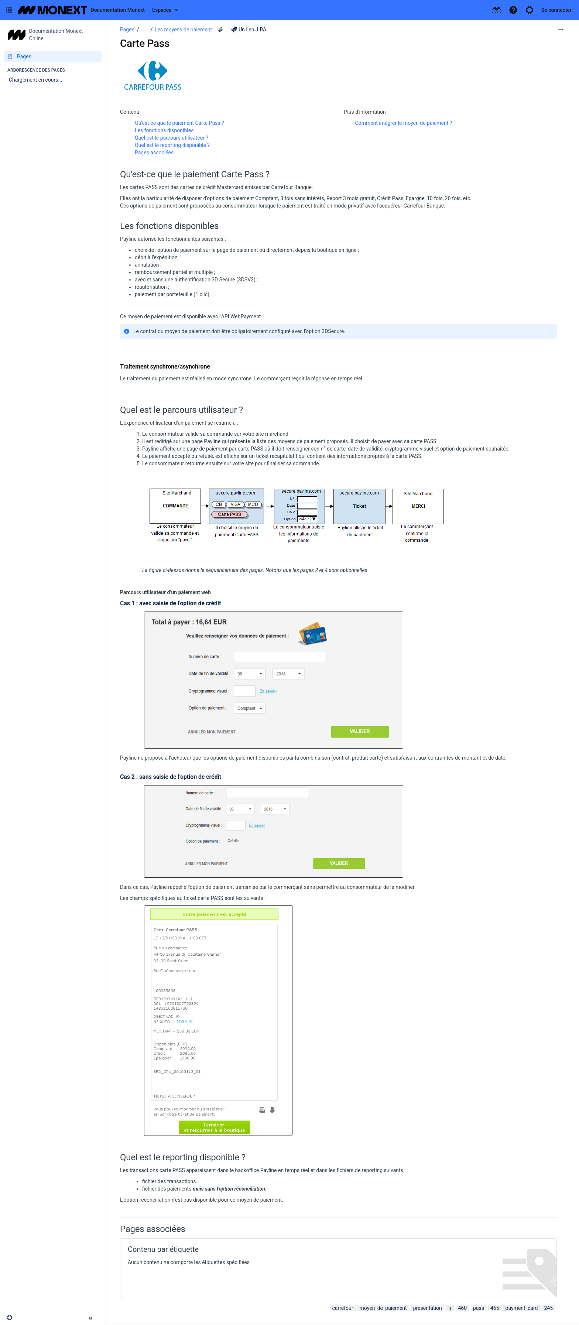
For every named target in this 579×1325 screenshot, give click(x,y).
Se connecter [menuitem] (556, 10)
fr (450, 1308)
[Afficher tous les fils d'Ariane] (144, 30)
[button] (9, 10)
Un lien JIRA (248, 29)
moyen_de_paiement (383, 1308)
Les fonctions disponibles (164, 130)
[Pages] (53, 56)
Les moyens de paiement (183, 29)
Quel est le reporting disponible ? (172, 145)
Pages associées (154, 152)
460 (462, 1308)
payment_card (522, 1308)
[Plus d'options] (561, 29)
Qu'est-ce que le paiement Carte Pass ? (179, 123)
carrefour (342, 1308)
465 (494, 1308)
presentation (427, 1308)
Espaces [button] (162, 10)
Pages (127, 29)
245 (548, 1308)
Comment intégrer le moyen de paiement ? (403, 123)
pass (478, 1308)
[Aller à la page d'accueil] (81, 10)
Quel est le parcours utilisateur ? (171, 138)
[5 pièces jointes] (220, 29)
